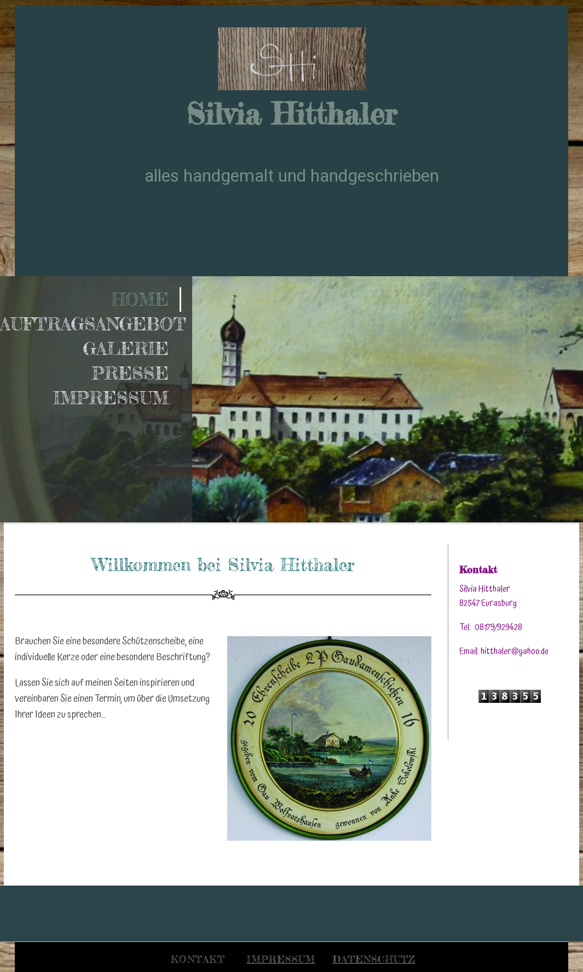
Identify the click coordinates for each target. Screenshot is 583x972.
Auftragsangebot (90, 324)
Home (140, 299)
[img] (292, 58)
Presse (130, 373)
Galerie (126, 348)
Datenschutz (374, 959)
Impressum (111, 398)
